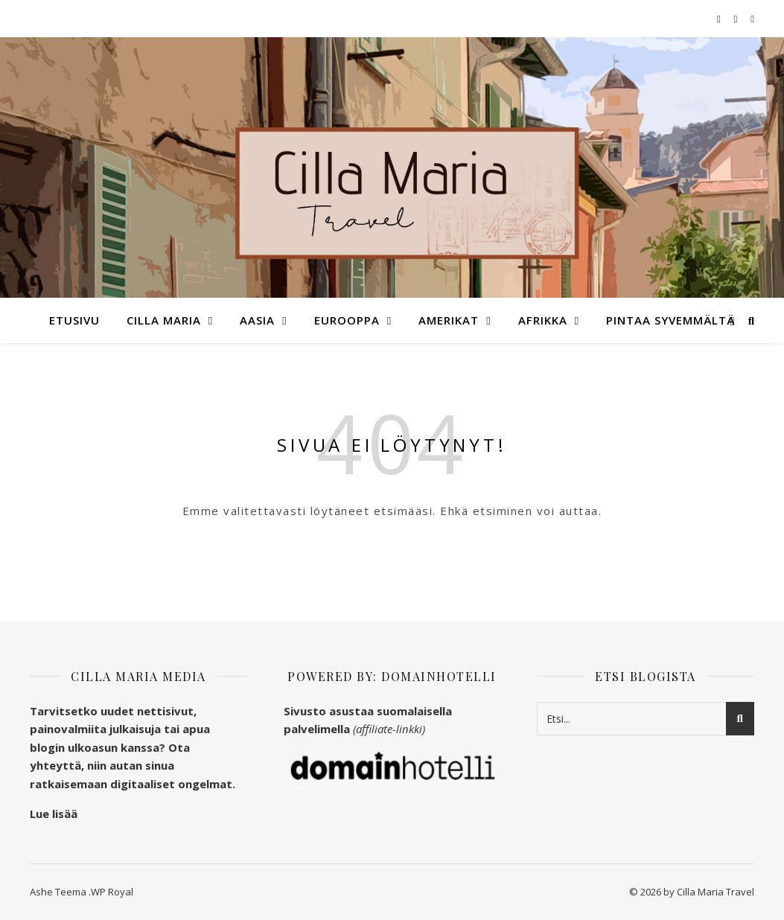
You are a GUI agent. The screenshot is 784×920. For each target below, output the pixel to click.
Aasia (257, 320)
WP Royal (112, 891)
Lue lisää (53, 813)
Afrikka (542, 320)
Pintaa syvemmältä (670, 320)
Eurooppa (347, 320)
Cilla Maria (164, 320)
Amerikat (448, 320)
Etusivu (74, 320)
